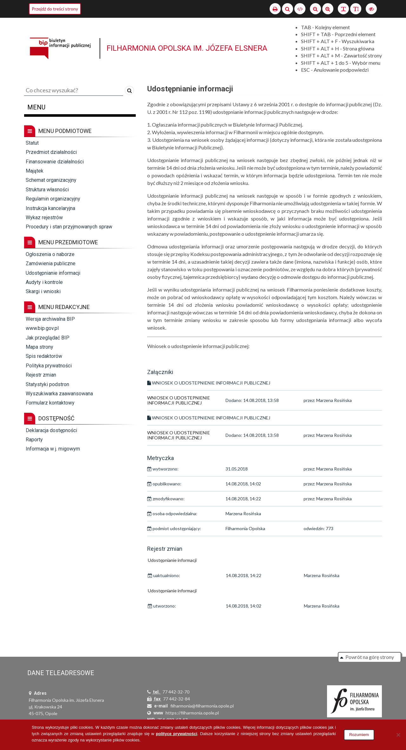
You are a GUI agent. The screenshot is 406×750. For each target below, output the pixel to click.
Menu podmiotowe (58, 131)
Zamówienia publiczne (50, 263)
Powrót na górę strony (369, 657)
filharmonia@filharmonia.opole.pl (202, 705)
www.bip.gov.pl (42, 328)
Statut (32, 143)
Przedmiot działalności (51, 152)
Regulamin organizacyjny (53, 199)
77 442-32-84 (176, 698)
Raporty (34, 440)
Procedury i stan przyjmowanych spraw (69, 227)
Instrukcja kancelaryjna (50, 208)
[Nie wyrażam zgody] (398, 735)
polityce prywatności (176, 733)
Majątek (34, 171)
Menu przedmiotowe (61, 242)
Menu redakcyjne (57, 307)
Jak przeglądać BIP (47, 338)
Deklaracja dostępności (51, 430)
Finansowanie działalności (55, 162)
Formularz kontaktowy (50, 403)
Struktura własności (47, 190)
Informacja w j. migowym (53, 449)
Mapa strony (39, 347)
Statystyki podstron (47, 384)
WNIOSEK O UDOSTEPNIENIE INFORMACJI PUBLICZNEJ (178, 400)
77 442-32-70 (175, 691)
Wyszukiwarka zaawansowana (59, 394)
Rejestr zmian (41, 375)
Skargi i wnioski (43, 291)
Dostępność (49, 418)
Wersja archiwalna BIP (50, 319)
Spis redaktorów (44, 356)
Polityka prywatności (49, 366)
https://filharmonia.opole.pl (192, 712)
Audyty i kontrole (44, 282)
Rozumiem (359, 734)
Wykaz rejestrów (44, 217)
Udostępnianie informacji (53, 273)
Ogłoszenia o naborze (50, 254)
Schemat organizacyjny (51, 180)
